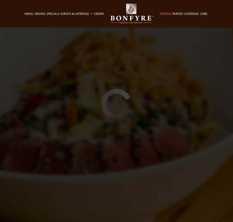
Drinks (40, 13)
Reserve (165, 13)
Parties (177, 13)
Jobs (203, 13)
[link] (131, 14)
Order (99, 13)
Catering (191, 13)
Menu (29, 13)
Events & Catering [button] (77, 13)
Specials (52, 13)
